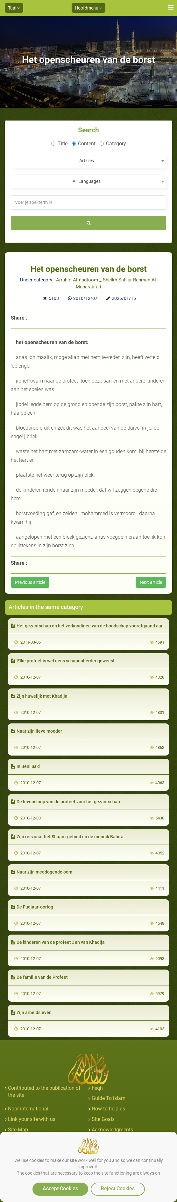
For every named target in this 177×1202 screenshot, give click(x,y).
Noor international (28, 1109)
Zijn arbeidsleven (31, 1012)
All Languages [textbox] (87, 181)
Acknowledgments (112, 1130)
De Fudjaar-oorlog (32, 906)
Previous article (30, 582)
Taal (14, 7)
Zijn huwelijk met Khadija (39, 696)
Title (59, 144)
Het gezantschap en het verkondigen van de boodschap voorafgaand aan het (91, 625)
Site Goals (103, 1119)
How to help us (108, 1109)
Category (113, 144)
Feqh (97, 1088)
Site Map (18, 1130)
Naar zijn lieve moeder (36, 731)
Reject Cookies (118, 1188)
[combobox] (88, 161)
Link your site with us (31, 1119)
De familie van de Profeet (39, 977)
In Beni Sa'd (25, 766)
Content (84, 144)
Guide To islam (108, 1098)
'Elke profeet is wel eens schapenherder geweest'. (64, 660)
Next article (151, 582)
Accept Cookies (60, 1188)
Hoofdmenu (88, 7)
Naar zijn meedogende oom (41, 871)
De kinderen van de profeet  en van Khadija (58, 942)
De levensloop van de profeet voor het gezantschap (65, 801)
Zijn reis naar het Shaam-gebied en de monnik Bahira (67, 836)
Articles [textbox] (86, 160)
